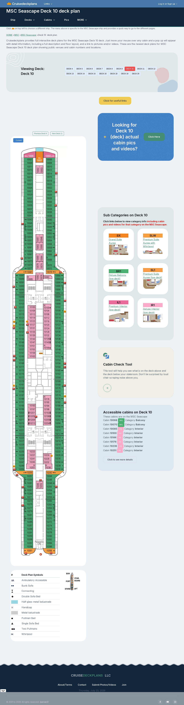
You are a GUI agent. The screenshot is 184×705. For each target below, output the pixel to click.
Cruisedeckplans (24, 4)
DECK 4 (69, 69)
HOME (9, 35)
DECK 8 (109, 69)
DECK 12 (151, 69)
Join (124, 684)
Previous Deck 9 (40, 134)
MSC (16, 35)
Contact (82, 684)
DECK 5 (79, 69)
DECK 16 (102, 74)
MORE (80, 19)
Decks (28, 19)
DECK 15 (91, 74)
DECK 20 (135, 74)
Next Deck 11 (57, 134)
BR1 (121, 420)
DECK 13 (70, 74)
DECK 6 (89, 69)
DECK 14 (81, 74)
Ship (12, 19)
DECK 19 (124, 74)
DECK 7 (99, 69)
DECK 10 (129, 69)
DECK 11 (140, 69)
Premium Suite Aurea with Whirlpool (151, 243)
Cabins (48, 19)
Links (47, 3)
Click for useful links (115, 100)
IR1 (120, 429)
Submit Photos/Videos (104, 684)
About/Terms (65, 684)
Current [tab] (19, 140)
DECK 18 (113, 74)
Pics (66, 19)
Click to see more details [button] (120, 459)
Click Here (154, 136)
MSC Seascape (28, 35)
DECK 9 (119, 69)
